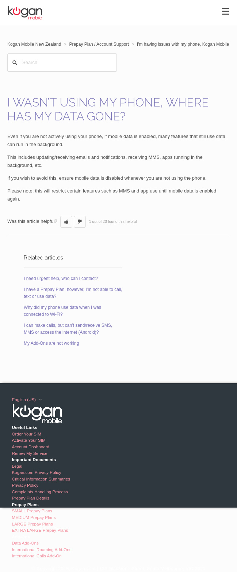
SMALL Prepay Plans (32, 510)
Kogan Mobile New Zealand (34, 44)
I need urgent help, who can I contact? (61, 278)
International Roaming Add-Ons (41, 549)
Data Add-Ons (25, 543)
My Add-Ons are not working (51, 343)
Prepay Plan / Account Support (99, 44)
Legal (17, 466)
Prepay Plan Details (30, 498)
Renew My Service (29, 453)
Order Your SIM (26, 433)
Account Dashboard (30, 446)
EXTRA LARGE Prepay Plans (40, 530)
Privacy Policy (25, 485)
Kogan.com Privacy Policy (36, 472)
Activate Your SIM (28, 440)
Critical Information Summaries (41, 478)
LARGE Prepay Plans (32, 523)
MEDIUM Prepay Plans (34, 517)
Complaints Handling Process (40, 491)
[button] (66, 222)
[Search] (62, 62)
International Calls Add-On (36, 555)
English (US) (24, 399)
